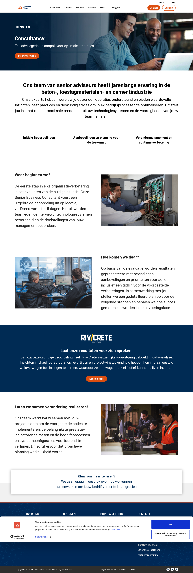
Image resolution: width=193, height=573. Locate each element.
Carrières (31, 525)
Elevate (104, 525)
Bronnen (80, 8)
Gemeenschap (71, 525)
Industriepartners (72, 530)
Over (102, 8)
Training (142, 535)
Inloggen (115, 8)
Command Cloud (109, 535)
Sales (140, 525)
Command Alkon (35, 519)
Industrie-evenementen (113, 519)
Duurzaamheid (108, 540)
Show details (41, 568)
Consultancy (144, 530)
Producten (55, 8)
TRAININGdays (108, 530)
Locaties (31, 530)
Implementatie (145, 540)
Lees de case (96, 379)
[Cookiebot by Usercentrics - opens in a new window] (17, 568)
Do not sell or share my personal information (170, 565)
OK (170, 555)
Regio (172, 2)
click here (115, 560)
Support (169, 7)
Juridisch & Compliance (76, 535)
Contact (154, 7)
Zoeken (161, 2)
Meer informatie (27, 56)
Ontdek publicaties (73, 519)
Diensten (68, 8)
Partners (92, 8)
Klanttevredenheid (147, 545)
